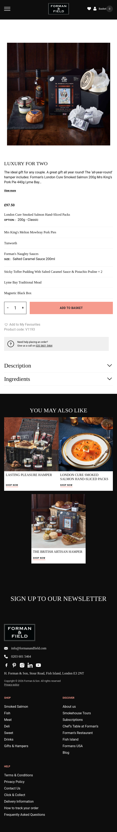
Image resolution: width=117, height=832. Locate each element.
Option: (9, 219)
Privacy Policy (14, 782)
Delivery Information (19, 801)
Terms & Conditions (18, 775)
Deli (7, 726)
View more (10, 190)
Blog (66, 753)
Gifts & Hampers (16, 746)
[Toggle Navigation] (7, 9)
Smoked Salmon (16, 707)
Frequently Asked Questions (24, 815)
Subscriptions (73, 720)
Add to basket (71, 308)
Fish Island (71, 739)
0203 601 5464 (17, 656)
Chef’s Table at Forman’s (80, 726)
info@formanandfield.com (25, 648)
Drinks (8, 739)
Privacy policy (11, 684)
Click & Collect (14, 795)
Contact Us (12, 788)
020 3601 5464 (44, 345)
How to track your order (21, 808)
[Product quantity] (15, 308)
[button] (22, 324)
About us (69, 707)
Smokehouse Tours (77, 713)
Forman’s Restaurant (78, 733)
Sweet (8, 733)
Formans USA (73, 746)
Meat (8, 720)
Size (7, 259)
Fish (7, 713)
